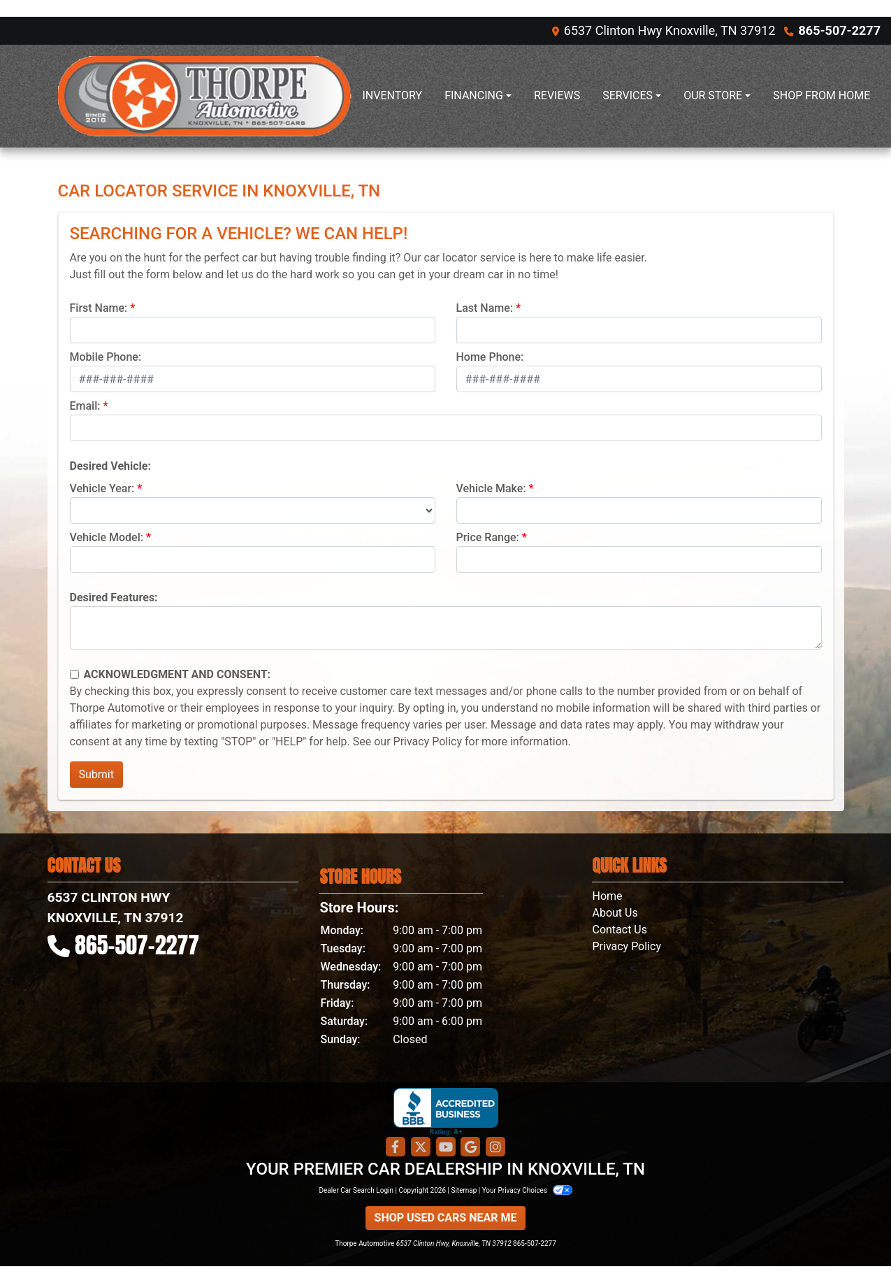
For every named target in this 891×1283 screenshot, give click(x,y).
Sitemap (464, 1190)
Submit (96, 774)
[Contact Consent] (74, 674)
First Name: (99, 308)
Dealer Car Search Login (356, 1190)
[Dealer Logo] (205, 96)
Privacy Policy (428, 741)
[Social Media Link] (495, 1147)
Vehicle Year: (102, 488)
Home (607, 896)
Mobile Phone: (106, 357)
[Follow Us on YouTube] (446, 1147)
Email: (85, 406)
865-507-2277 (840, 30)
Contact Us (619, 929)
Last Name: (485, 308)
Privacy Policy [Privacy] (626, 946)
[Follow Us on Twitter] (420, 1147)
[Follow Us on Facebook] (395, 1147)
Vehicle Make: (491, 488)
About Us (614, 912)
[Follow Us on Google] (470, 1147)
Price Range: (487, 537)
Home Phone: (490, 357)
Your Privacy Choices (527, 1190)
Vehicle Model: (106, 537)
